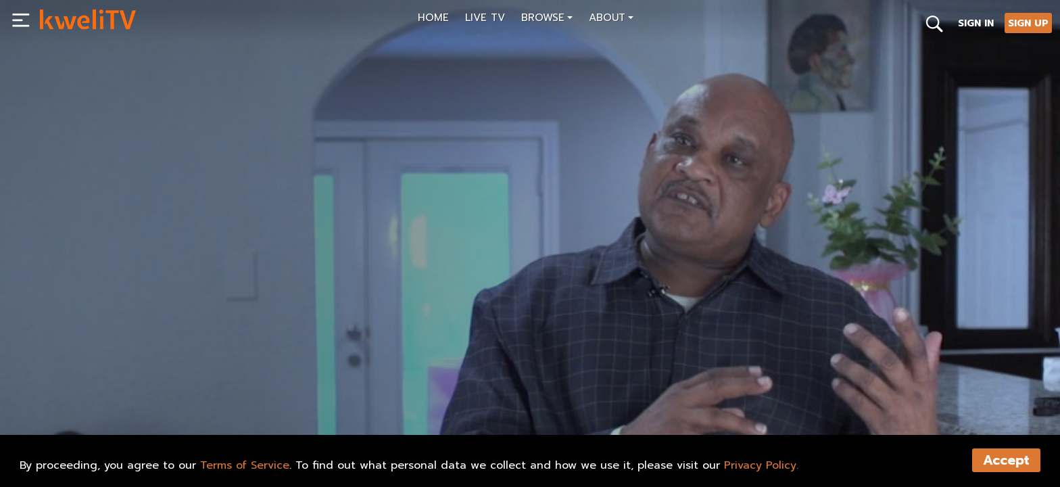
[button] (547, 19)
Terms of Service (244, 465)
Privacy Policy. (761, 465)
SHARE (123, 413)
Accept (1006, 460)
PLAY (66, 413)
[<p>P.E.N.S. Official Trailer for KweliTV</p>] (284, 382)
